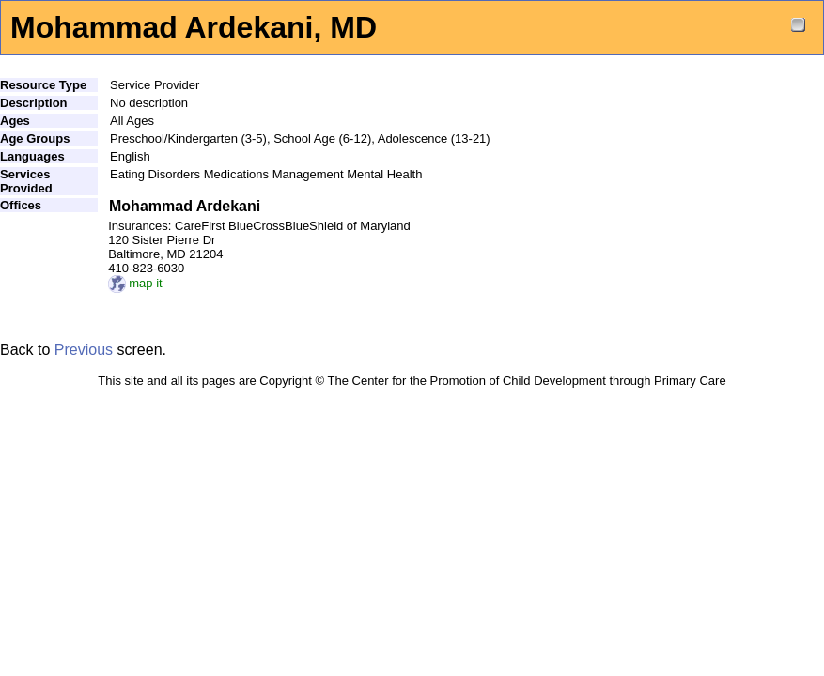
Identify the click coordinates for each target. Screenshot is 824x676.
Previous (83, 350)
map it (135, 283)
